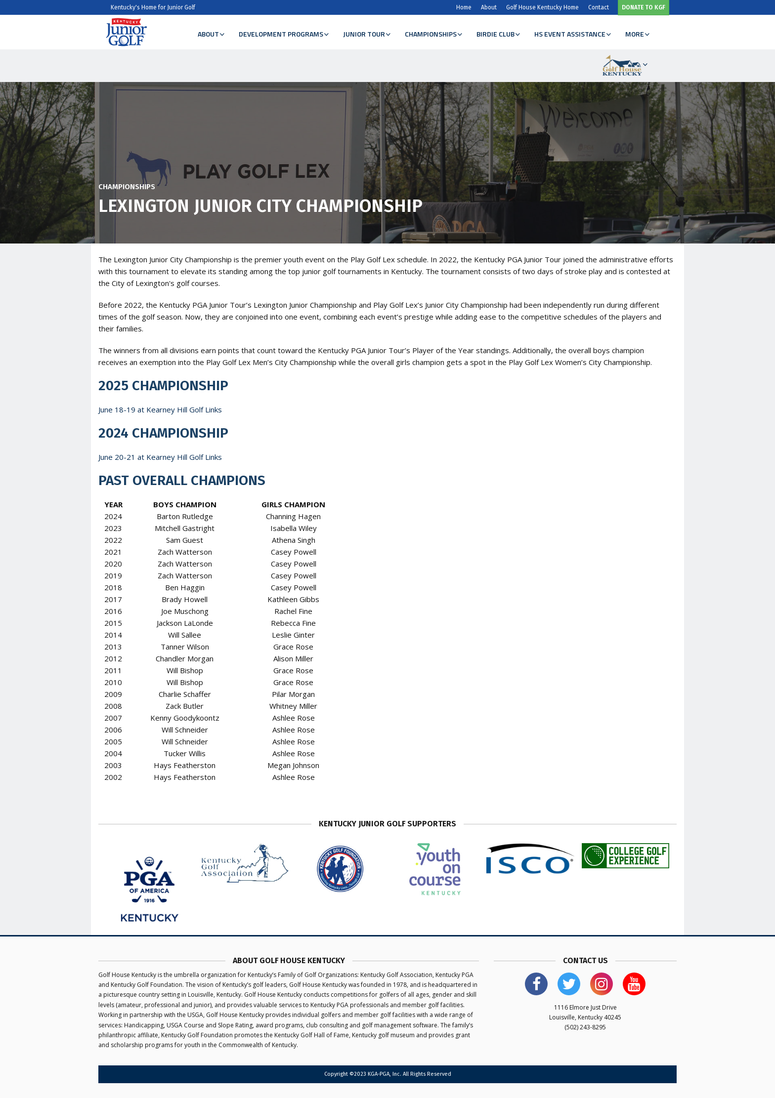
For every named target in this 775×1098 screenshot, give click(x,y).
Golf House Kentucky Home (542, 7)
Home (464, 7)
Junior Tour (366, 34)
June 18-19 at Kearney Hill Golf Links (160, 409)
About (489, 7)
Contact (598, 7)
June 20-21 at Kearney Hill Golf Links (160, 457)
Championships (433, 34)
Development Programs (283, 34)
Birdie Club (497, 34)
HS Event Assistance (572, 34)
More (637, 34)
